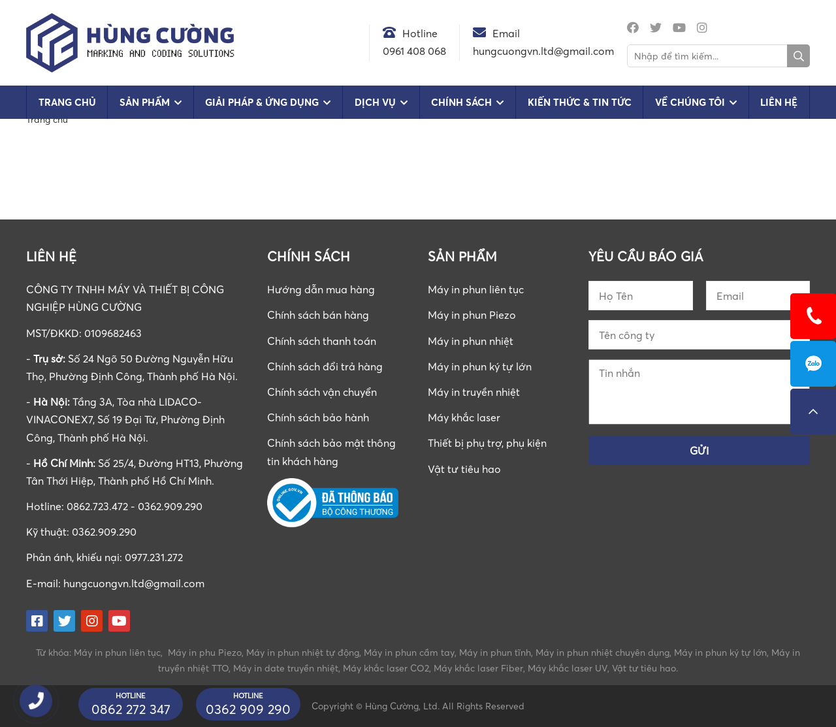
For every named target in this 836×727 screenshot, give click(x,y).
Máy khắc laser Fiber (478, 667)
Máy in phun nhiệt (470, 340)
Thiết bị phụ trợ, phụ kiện (487, 442)
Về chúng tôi (690, 102)
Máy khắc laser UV (567, 667)
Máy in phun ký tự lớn (480, 366)
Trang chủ (67, 102)
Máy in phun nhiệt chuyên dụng (602, 652)
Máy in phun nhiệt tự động (302, 652)
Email (506, 33)
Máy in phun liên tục (476, 289)
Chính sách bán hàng (318, 314)
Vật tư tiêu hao (464, 469)
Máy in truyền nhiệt (474, 391)
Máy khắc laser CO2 (386, 667)
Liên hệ (778, 102)
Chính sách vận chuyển (322, 391)
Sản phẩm (145, 102)
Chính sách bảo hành (318, 417)
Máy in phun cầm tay (409, 652)
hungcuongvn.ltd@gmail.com (133, 583)
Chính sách (461, 102)
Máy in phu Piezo (205, 652)
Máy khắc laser (464, 417)
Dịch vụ (375, 102)
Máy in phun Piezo (472, 314)
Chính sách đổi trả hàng (325, 366)
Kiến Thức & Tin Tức (580, 102)
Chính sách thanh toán (321, 340)
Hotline (420, 33)
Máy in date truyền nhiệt (285, 667)
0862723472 (813, 364)
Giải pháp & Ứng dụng (262, 102)
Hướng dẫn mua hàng (321, 289)
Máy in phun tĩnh (495, 652)
